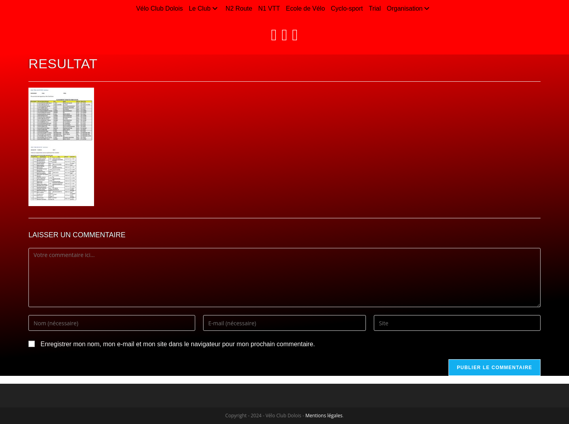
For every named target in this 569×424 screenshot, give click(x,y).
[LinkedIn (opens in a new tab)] (295, 35)
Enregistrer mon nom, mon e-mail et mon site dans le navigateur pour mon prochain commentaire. (177, 344)
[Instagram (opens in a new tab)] (284, 35)
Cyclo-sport (347, 8)
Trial (375, 8)
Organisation (409, 8)
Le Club (204, 8)
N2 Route (239, 8)
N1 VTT (269, 8)
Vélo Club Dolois (159, 8)
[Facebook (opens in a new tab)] (274, 35)
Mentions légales (324, 415)
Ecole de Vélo (305, 8)
